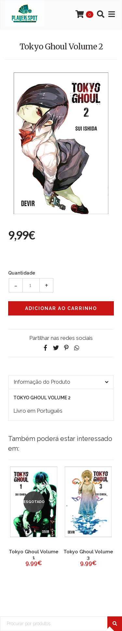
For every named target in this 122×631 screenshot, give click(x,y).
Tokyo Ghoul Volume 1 (34, 554)
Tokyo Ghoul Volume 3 (88, 554)
